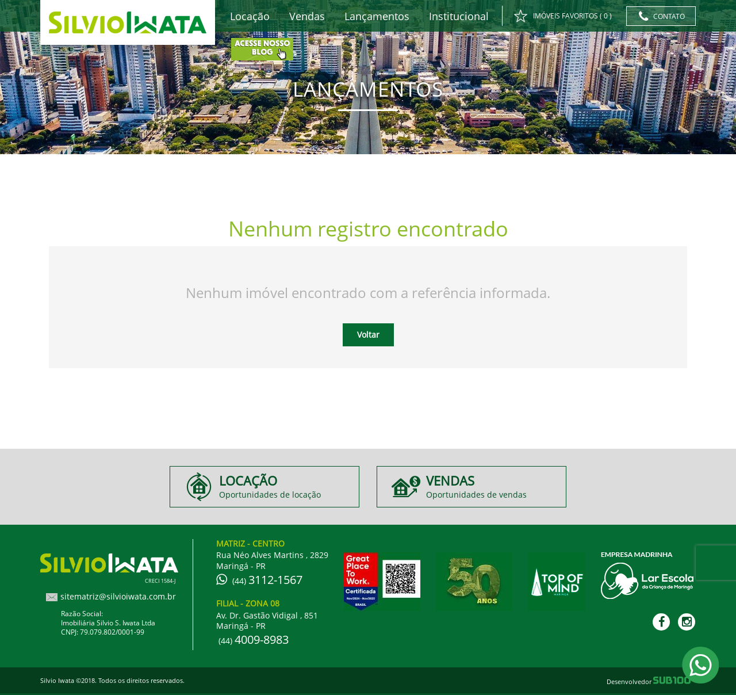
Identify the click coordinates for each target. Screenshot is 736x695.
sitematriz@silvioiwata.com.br (118, 596)
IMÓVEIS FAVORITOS (563, 16)
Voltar (368, 334)
